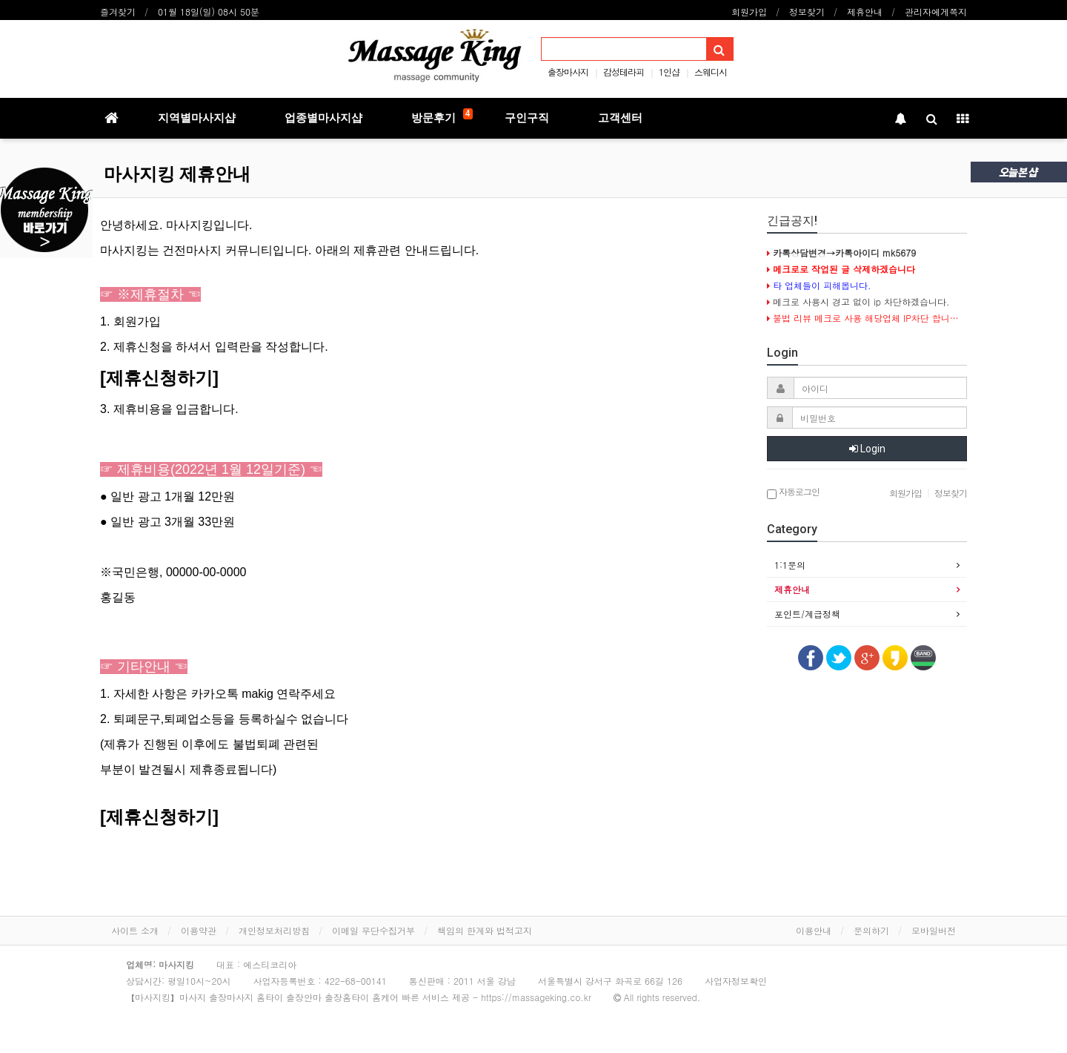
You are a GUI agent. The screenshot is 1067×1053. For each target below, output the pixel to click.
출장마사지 (568, 71)
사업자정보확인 (736, 980)
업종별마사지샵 (323, 118)
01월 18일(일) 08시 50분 (208, 11)
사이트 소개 (135, 930)
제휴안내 (864, 11)
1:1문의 (789, 564)
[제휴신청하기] (159, 378)
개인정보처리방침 (274, 930)
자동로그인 (793, 492)
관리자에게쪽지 (936, 11)
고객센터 (620, 118)
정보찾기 (807, 11)
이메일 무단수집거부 (373, 930)
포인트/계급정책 (807, 613)
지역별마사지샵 (197, 118)
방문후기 (442, 116)
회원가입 (749, 11)
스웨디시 (710, 71)
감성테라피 (623, 71)
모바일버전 (933, 930)
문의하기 (871, 930)
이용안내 (813, 930)
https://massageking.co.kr (536, 997)
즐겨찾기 (118, 11)
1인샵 (669, 71)
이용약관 (198, 930)
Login (867, 449)
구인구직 (527, 118)
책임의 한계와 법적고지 (484, 930)
